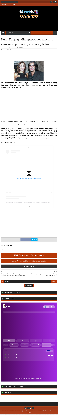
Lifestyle (21, 48)
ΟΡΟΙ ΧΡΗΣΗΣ (10, 411)
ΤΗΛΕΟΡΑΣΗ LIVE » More (12, 293)
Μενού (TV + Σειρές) (8, 4)
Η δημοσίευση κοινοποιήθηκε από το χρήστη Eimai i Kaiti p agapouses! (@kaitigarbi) (30, 203)
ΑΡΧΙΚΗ (3, 411)
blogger (53, 282)
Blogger (29, 413)
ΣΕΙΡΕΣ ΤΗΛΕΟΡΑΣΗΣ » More (13, 387)
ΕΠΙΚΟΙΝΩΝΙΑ (18, 411)
